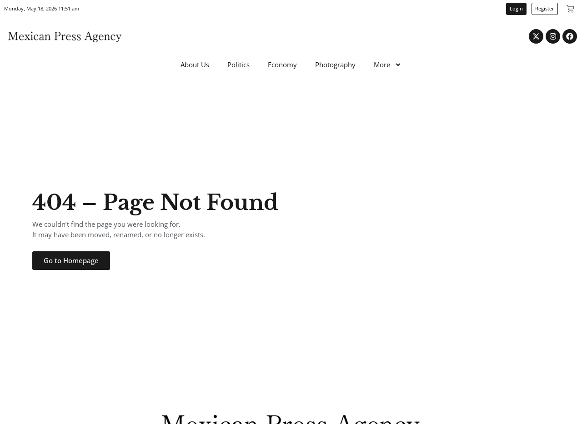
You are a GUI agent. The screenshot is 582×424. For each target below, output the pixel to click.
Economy (282, 64)
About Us (195, 64)
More (387, 65)
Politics (238, 64)
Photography (335, 64)
